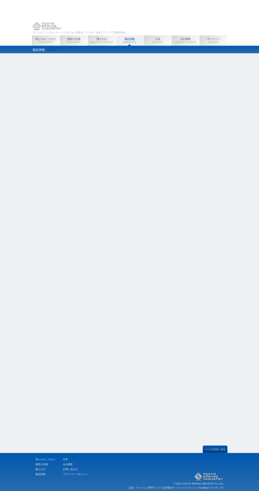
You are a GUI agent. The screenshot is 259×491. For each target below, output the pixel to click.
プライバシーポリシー (75, 474)
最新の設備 (42, 464)
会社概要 (68, 464)
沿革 (65, 459)
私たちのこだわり (45, 459)
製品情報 (40, 474)
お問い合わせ (70, 469)
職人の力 (40, 469)
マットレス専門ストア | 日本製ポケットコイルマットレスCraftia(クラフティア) (180, 487)
